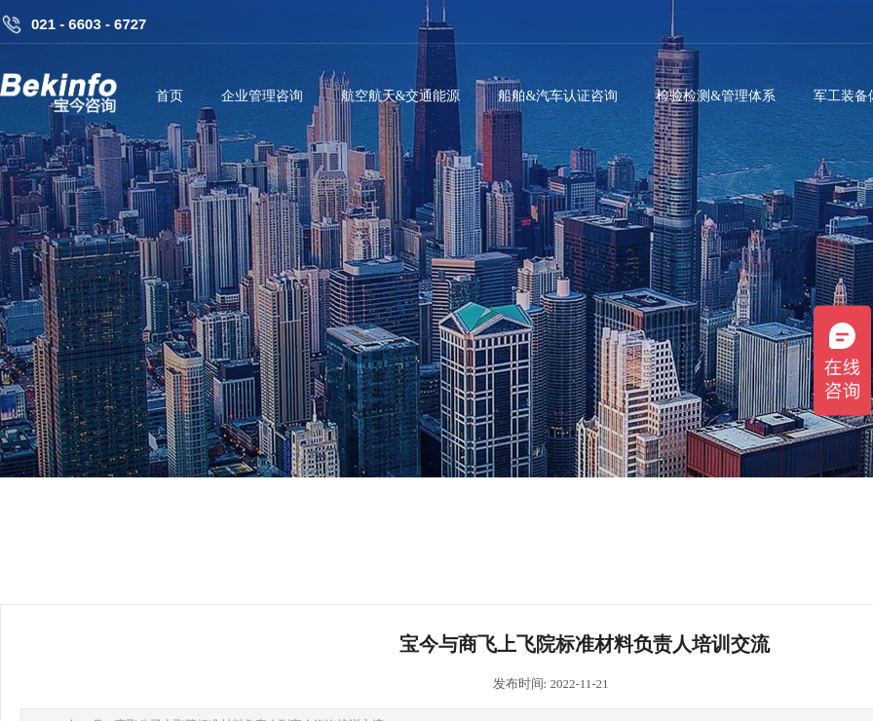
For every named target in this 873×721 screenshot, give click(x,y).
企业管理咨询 (262, 96)
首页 (169, 96)
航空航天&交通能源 (401, 96)
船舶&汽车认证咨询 (558, 96)
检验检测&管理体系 (716, 96)
